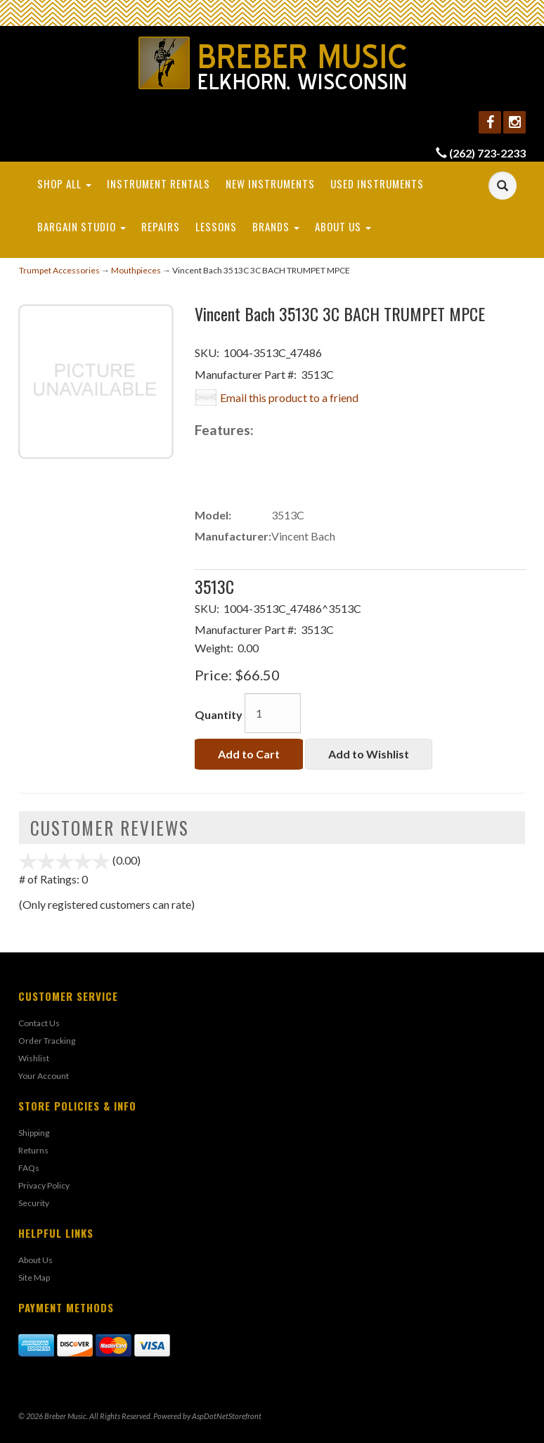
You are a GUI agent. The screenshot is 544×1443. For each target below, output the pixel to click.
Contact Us (39, 1023)
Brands (275, 226)
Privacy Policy (44, 1185)
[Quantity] (273, 713)
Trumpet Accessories (59, 270)
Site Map (34, 1277)
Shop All (64, 183)
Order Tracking (46, 1040)
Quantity (218, 714)
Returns (33, 1150)
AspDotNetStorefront (226, 1416)
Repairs (160, 226)
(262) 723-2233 (487, 153)
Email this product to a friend (289, 397)
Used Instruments (377, 183)
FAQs (28, 1168)
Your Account (43, 1075)
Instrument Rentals (158, 183)
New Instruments (270, 183)
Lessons (216, 226)
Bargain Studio (81, 226)
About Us (343, 226)
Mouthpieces (136, 270)
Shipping (33, 1132)
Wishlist (33, 1058)
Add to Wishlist (368, 754)
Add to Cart (249, 754)
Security (33, 1203)
